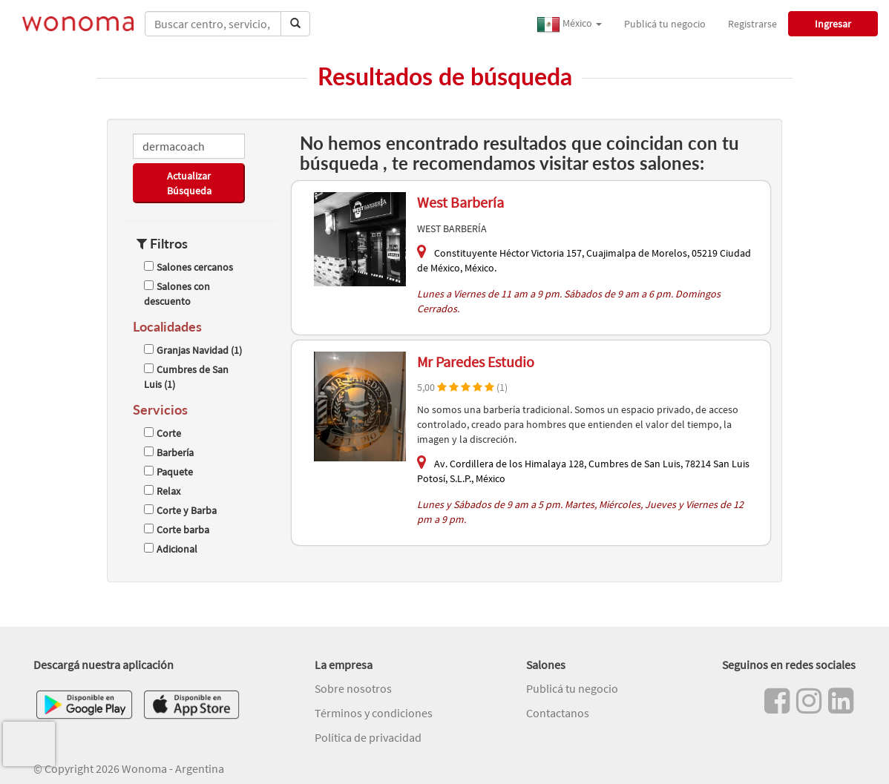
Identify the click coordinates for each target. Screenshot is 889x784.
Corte (162, 433)
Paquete (168, 471)
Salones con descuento (177, 294)
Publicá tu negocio (665, 23)
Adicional (170, 549)
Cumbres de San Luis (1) (186, 377)
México (569, 24)
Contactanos (557, 712)
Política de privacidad (368, 737)
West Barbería (460, 202)
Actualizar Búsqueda (189, 183)
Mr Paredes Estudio (475, 361)
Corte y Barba (180, 510)
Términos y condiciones (374, 712)
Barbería (169, 452)
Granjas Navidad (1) (193, 350)
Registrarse (752, 23)
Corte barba (176, 529)
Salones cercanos (188, 267)
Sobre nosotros (353, 688)
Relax (162, 491)
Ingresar (833, 23)
